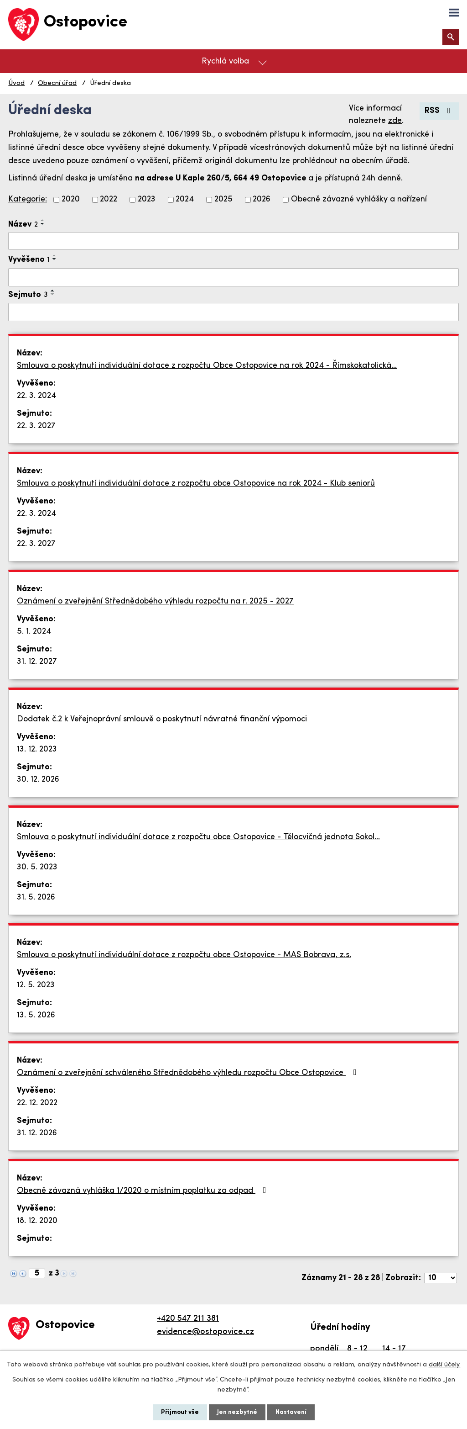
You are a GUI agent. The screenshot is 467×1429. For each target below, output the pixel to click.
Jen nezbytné (237, 1412)
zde (395, 120)
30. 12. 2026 (38, 779)
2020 (71, 200)
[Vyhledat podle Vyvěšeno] (233, 277)
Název (23, 224)
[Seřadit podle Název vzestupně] (43, 220)
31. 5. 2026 (36, 897)
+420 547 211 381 (188, 1318)
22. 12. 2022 (37, 1103)
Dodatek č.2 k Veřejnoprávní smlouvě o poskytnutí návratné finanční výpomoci (162, 719)
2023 (147, 200)
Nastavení (290, 1412)
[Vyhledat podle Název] (233, 241)
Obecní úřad (57, 83)
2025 (223, 200)
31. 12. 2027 (37, 661)
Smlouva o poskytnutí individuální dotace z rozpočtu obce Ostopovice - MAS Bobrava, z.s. (184, 955)
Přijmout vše (180, 1412)
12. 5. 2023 (36, 985)
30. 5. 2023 (37, 867)
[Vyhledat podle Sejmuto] (233, 312)
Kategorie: (27, 199)
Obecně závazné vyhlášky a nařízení (359, 200)
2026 (261, 200)
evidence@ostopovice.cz (205, 1332)
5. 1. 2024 (34, 631)
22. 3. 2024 (36, 396)
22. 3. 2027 (36, 426)
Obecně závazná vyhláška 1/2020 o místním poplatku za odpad (143, 1190)
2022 (108, 200)
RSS (439, 110)
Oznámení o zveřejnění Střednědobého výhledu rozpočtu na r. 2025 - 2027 (155, 601)
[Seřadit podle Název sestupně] (43, 224)
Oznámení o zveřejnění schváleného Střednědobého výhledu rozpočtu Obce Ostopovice (188, 1072)
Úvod (16, 83)
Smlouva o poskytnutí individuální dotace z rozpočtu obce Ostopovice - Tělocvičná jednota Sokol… (198, 837)
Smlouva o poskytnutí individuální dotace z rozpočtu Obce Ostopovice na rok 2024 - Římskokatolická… (207, 365)
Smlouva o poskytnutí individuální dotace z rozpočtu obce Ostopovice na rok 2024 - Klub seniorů (196, 483)
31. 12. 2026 (37, 1133)
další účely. (445, 1364)
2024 (185, 200)
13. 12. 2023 (37, 749)
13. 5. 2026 (36, 1015)
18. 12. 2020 (37, 1221)
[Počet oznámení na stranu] (440, 1278)
